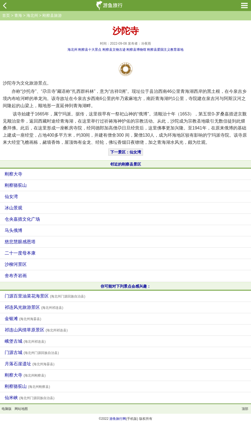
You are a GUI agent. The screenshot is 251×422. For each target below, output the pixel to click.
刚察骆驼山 (16, 185)
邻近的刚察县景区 (125, 164)
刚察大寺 (13, 174)
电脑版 (7, 409)
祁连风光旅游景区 (34, 307)
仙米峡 (29, 397)
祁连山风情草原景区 (36, 330)
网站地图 (21, 409)
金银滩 (23, 318)
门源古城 (32, 352)
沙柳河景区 (16, 264)
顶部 (245, 409)
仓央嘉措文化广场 (22, 219)
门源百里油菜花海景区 (45, 296)
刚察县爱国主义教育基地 (165, 50)
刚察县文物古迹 (114, 50)
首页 (6, 15)
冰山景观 (13, 207)
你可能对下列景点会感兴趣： (126, 286)
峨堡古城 (25, 341)
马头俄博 (13, 230)
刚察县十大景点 (89, 50)
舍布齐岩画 (16, 275)
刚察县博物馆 (136, 50)
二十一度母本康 (20, 253)
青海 (18, 15)
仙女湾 (11, 196)
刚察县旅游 (52, 15)
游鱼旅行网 (117, 419)
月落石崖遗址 (29, 363)
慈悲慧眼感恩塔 (20, 241)
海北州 (32, 15)
